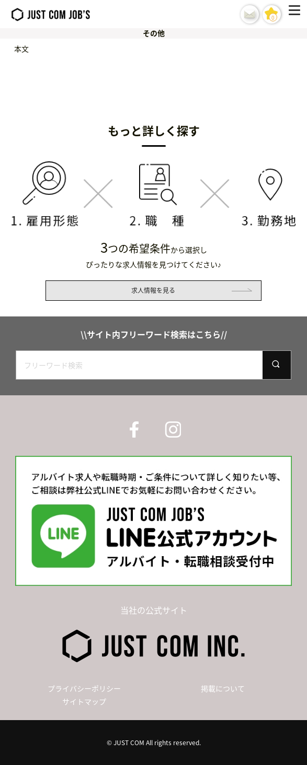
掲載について (223, 688)
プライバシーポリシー (84, 688)
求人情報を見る (153, 290)
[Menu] (296, 14)
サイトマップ (84, 701)
